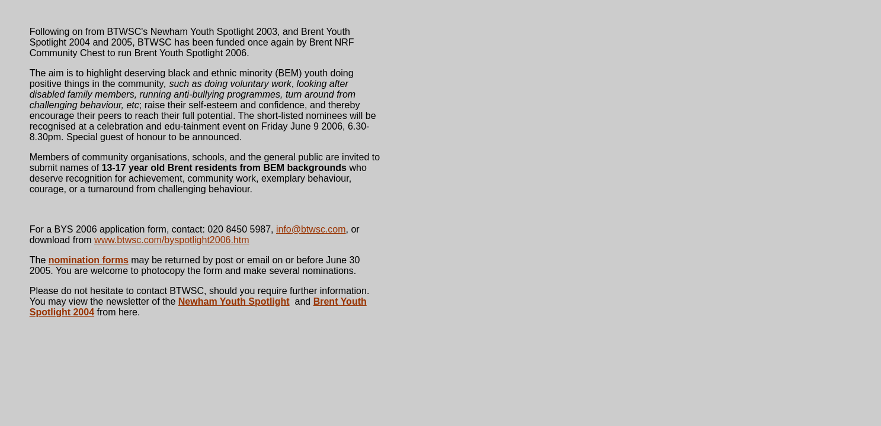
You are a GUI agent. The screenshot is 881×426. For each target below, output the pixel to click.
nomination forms (89, 260)
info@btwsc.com (311, 229)
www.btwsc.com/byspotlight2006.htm (171, 240)
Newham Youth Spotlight (234, 301)
